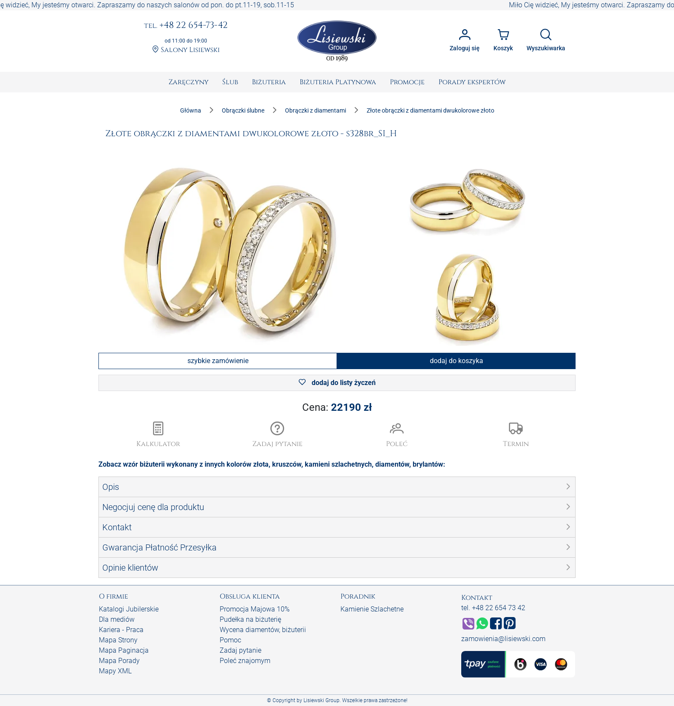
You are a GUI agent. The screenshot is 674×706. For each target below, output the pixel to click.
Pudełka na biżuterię (250, 619)
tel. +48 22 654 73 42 (493, 608)
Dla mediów (117, 619)
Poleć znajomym (245, 661)
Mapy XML (115, 671)
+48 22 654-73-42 (186, 26)
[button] (277, 435)
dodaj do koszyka (456, 361)
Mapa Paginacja (124, 650)
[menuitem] (188, 82)
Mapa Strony (118, 640)
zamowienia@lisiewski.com (503, 639)
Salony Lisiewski (186, 50)
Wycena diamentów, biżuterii (263, 630)
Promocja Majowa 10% (255, 609)
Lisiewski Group (321, 700)
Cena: (337, 407)
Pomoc (230, 640)
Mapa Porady (119, 661)
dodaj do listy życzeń (337, 383)
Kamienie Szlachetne (372, 609)
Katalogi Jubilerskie (129, 609)
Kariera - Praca (121, 630)
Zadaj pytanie (240, 650)
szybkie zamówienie (217, 361)
